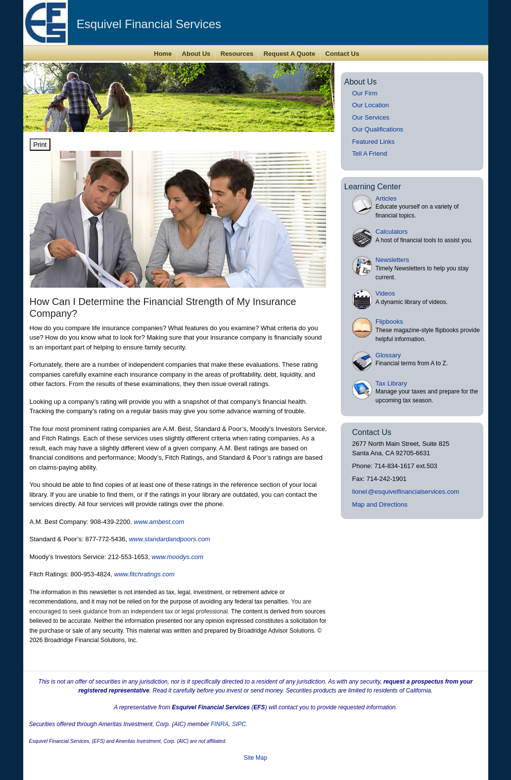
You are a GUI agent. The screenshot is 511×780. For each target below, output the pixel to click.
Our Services (370, 117)
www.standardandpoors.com (169, 539)
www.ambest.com (159, 521)
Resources (237, 53)
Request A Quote (290, 53)
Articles (386, 198)
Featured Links (373, 141)
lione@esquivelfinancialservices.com (405, 491)
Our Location (370, 105)
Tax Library (391, 383)
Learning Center (372, 186)
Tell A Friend (369, 153)
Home (163, 53)
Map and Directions (380, 504)
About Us (196, 53)
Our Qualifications (377, 129)
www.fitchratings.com (144, 574)
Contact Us (342, 53)
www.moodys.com (177, 557)
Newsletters (392, 259)
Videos (385, 293)
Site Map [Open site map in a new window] (255, 757)
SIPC (239, 724)
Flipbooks (389, 321)
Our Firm (364, 93)
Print (40, 144)
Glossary (388, 355)
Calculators (391, 231)
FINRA (220, 724)
